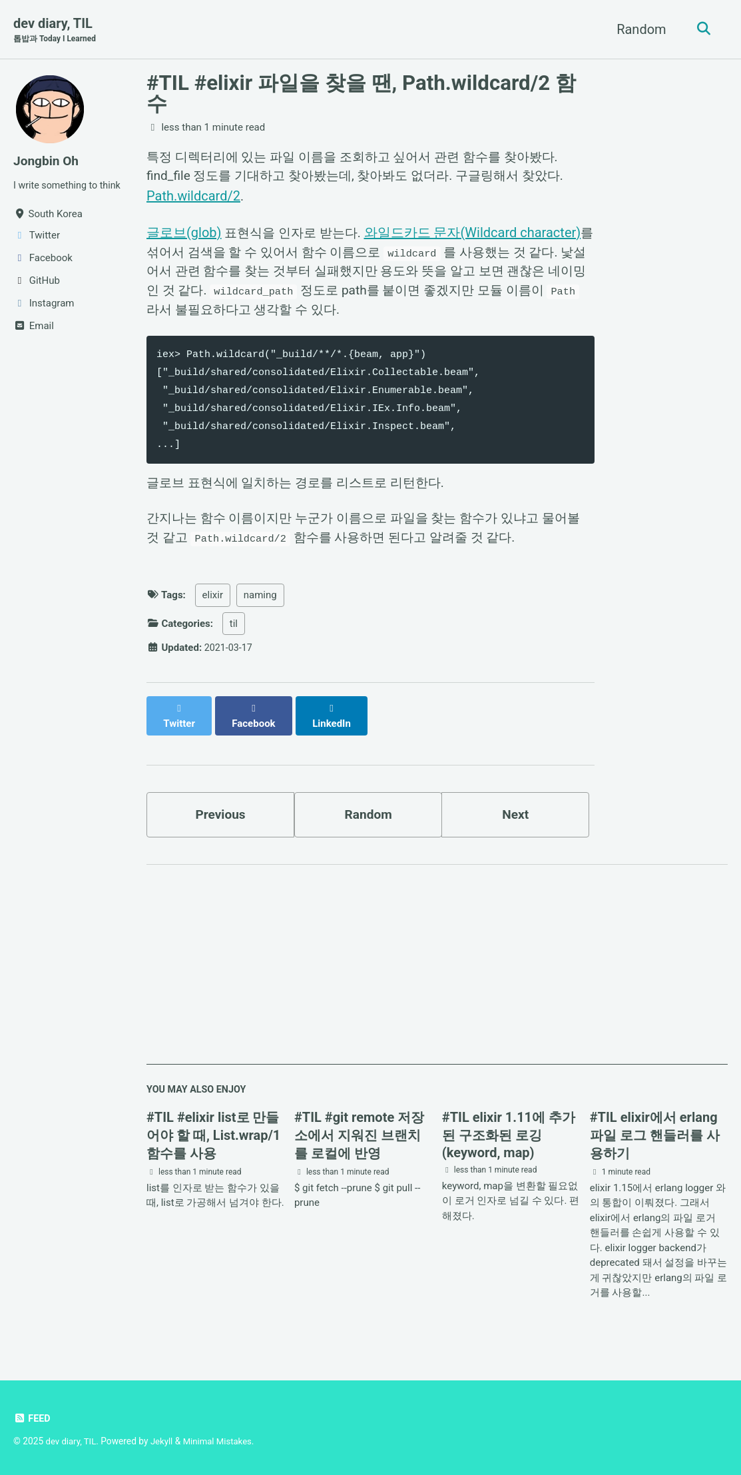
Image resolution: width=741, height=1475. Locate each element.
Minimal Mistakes (222, 1441)
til (234, 635)
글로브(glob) (184, 235)
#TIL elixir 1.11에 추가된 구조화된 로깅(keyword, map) (508, 1135)
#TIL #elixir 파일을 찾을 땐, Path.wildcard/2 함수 (361, 94)
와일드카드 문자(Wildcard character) (480, 235)
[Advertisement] (437, 970)
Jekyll (164, 1441)
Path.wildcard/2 (193, 198)
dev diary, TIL (57, 30)
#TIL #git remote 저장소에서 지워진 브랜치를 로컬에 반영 (359, 1136)
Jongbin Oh (47, 161)
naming (260, 606)
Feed (32, 1419)
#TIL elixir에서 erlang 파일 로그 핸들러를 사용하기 (655, 1136)
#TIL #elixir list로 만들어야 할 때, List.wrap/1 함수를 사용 (213, 1136)
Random (638, 29)
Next (515, 813)
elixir (212, 606)
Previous (220, 813)
